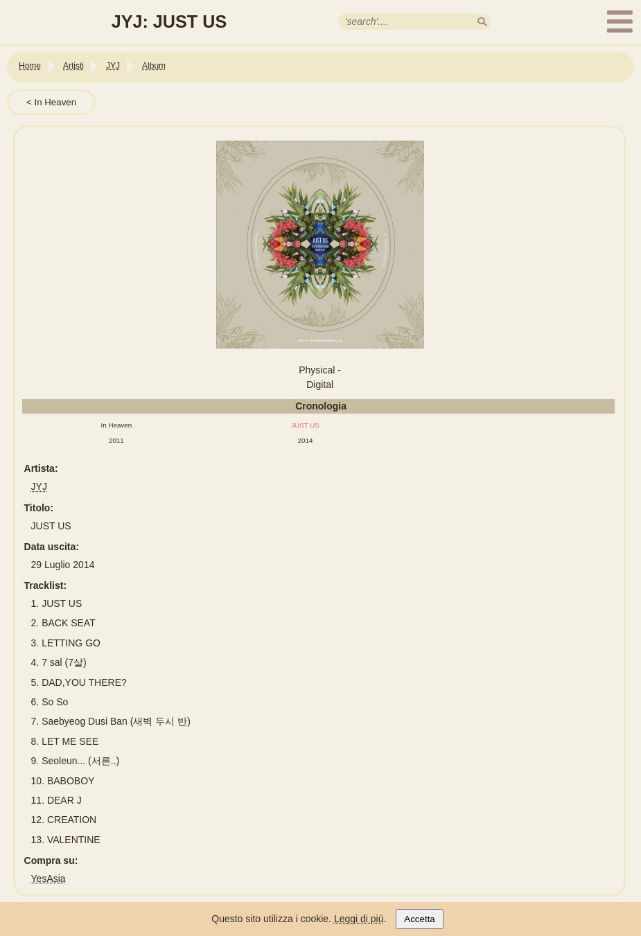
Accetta (419, 919)
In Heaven (55, 102)
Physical (317, 370)
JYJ (39, 486)
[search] (482, 22)
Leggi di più (359, 918)
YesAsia (48, 878)
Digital (319, 384)
